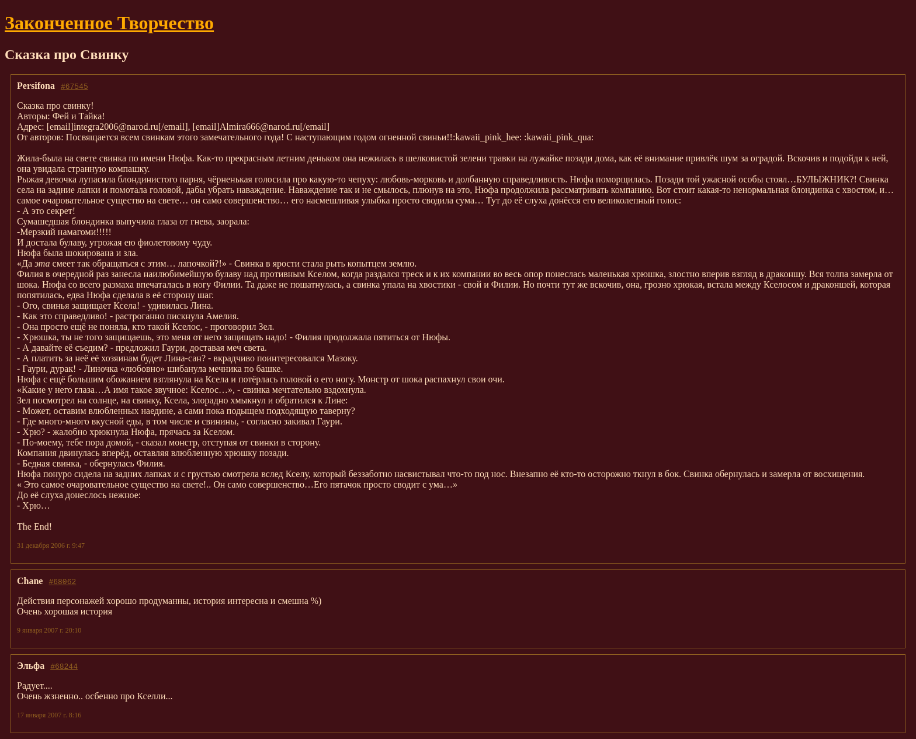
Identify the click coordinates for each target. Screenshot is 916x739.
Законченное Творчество (109, 22)
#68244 (64, 666)
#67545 (74, 86)
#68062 (62, 581)
